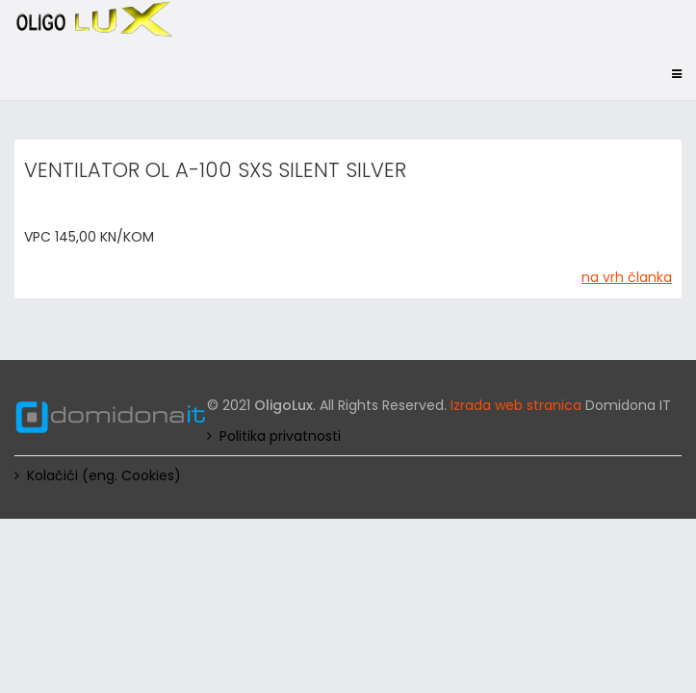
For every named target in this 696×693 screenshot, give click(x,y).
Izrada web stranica (516, 405)
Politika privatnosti (280, 436)
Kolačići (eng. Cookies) (104, 475)
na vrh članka (626, 277)
